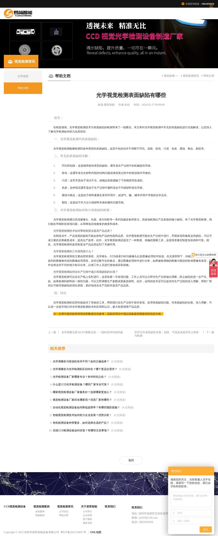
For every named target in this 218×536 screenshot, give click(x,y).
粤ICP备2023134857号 (73, 532)
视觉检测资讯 (191, 75)
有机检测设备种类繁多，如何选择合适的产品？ (81, 422)
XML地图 (95, 532)
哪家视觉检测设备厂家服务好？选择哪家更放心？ (82, 392)
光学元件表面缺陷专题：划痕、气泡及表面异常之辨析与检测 (174, 334)
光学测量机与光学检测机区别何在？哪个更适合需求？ (85, 369)
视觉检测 (169, 75)
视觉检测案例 (41, 506)
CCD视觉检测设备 (15, 506)
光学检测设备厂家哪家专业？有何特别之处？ (80, 376)
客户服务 (87, 519)
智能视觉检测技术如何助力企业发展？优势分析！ (82, 415)
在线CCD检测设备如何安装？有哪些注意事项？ (81, 430)
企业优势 (87, 515)
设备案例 (40, 511)
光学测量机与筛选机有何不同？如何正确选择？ (81, 361)
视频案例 (40, 515)
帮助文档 (208, 75)
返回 (131, 460)
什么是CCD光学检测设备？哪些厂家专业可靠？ (81, 384)
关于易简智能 (89, 506)
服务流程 (87, 523)
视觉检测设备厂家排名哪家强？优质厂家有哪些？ (82, 399)
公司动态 (63, 511)
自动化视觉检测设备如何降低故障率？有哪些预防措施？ (86, 407)
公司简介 (87, 511)
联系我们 (110, 506)
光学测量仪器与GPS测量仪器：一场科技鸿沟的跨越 (85, 332)
